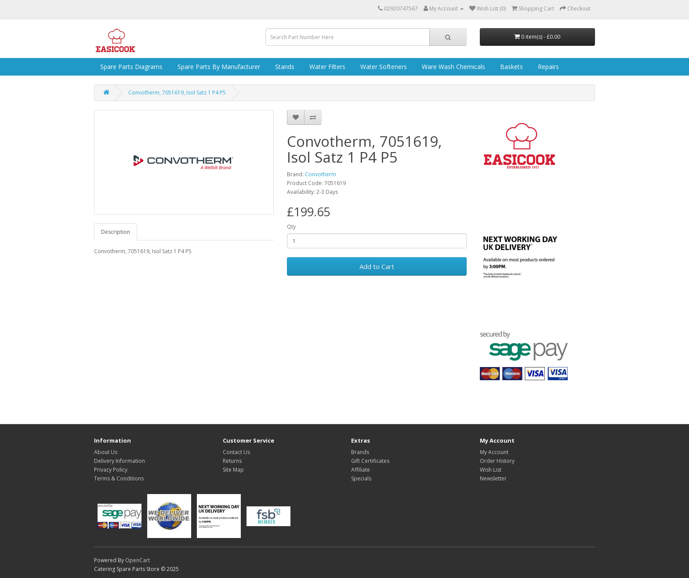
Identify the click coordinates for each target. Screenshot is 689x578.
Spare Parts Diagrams (130, 66)
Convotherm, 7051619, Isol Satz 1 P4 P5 (177, 92)
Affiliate (360, 469)
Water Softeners (383, 66)
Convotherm (320, 174)
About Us (105, 452)
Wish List (490, 469)
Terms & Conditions (119, 478)
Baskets (510, 66)
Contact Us (236, 452)
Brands (360, 452)
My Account (494, 452)
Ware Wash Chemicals (452, 66)
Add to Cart (376, 266)
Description (115, 232)
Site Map (233, 469)
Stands (283, 66)
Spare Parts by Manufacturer (218, 66)
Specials (361, 478)
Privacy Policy (110, 469)
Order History (497, 461)
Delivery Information (119, 461)
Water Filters (326, 66)
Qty (291, 226)
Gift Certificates (370, 461)
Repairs (547, 66)
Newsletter (493, 478)
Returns (232, 461)
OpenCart (137, 560)
